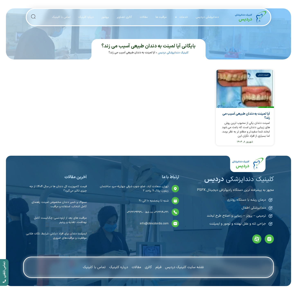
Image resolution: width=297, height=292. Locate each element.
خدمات (181, 17)
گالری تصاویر (124, 17)
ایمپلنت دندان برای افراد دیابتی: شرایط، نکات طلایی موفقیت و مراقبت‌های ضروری (56, 236)
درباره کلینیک (86, 17)
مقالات (144, 17)
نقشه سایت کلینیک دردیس (184, 267)
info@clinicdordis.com (154, 224)
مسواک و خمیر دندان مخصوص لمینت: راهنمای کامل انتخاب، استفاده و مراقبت (59, 204)
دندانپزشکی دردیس (207, 17)
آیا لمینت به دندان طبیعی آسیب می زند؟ (246, 115)
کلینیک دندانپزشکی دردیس (173, 52)
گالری (148, 267)
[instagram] (269, 239)
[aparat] (256, 239)
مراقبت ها (161, 17)
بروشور (105, 17)
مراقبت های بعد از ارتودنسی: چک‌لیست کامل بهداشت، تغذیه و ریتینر (60, 220)
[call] (4, 272)
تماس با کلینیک (61, 17)
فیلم (158, 267)
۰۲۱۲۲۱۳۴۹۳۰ (135, 212)
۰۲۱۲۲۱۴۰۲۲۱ (161, 212)
